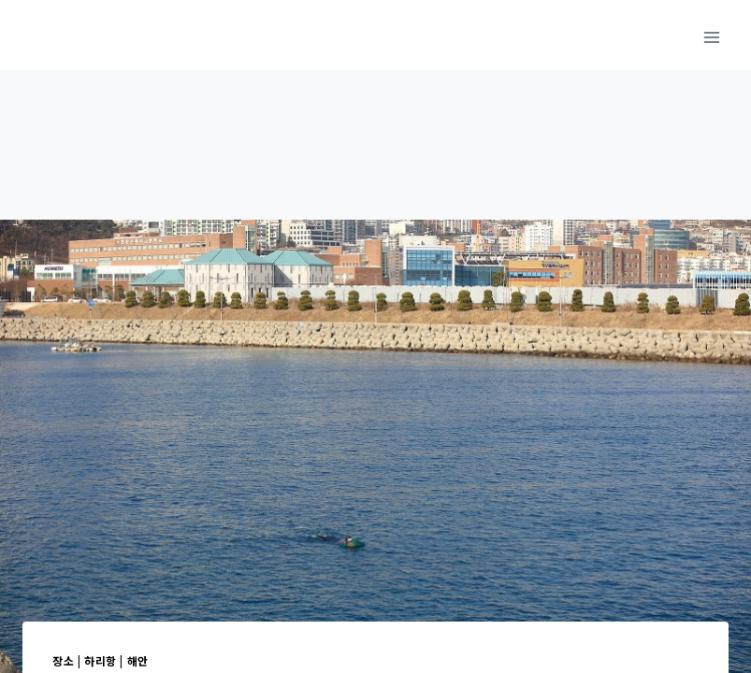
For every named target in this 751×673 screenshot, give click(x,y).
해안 (138, 660)
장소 (63, 660)
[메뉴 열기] (711, 36)
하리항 (100, 660)
